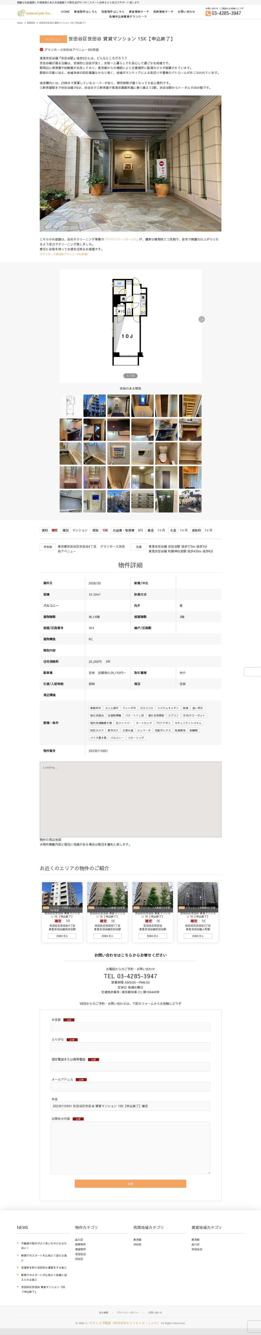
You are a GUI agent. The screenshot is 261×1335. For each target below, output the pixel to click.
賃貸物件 (80, 1256)
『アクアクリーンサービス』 (124, 239)
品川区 (79, 1246)
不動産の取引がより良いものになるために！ (44, 1252)
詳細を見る (62, 940)
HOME (65, 11)
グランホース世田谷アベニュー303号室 (67, 254)
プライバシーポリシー (128, 1319)
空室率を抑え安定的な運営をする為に (44, 1274)
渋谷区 (79, 1266)
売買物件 (80, 1251)
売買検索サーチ (163, 11)
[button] (217, 319)
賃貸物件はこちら (85, 11)
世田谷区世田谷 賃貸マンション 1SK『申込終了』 (43, 1296)
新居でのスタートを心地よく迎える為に (44, 1265)
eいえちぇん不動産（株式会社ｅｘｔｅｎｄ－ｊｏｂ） (122, 1330)
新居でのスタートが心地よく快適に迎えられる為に (44, 1284)
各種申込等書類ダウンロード (128, 16)
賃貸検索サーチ (139, 11)
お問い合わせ (186, 11)
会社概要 (103, 1319)
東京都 (137, 1246)
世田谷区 (80, 1261)
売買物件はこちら (113, 11)
